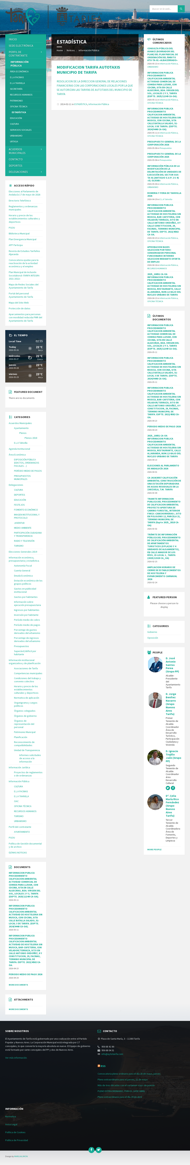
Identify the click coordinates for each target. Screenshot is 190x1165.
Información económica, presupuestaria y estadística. (24, 559)
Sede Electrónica (21, 45)
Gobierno (152, 632)
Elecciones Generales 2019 (23, 551)
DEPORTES (15, 165)
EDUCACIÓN (16, 118)
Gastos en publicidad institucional (25, 590)
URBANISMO (16, 135)
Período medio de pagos (27, 624)
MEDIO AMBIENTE (22, 527)
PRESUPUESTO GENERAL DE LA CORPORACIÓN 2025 (164, 155)
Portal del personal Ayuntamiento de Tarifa (21, 295)
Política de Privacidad (16, 1140)
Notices (71, 50)
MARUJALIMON (21, 1156)
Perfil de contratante (18, 53)
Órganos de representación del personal (24, 724)
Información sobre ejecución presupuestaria (27, 603)
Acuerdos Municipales (20, 423)
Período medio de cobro (27, 619)
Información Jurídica (19, 767)
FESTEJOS (19, 504)
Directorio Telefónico (20, 200)
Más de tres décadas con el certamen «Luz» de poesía (126, 1085)
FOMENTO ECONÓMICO (26, 509)
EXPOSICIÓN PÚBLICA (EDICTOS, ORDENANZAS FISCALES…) (26, 462)
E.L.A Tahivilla (20, 442)
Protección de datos (19, 308)
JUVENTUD (19, 522)
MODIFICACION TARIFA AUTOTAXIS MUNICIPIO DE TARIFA (88, 69)
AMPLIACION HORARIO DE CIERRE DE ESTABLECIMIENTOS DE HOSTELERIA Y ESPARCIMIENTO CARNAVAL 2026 (164, 573)
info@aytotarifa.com (112, 1054)
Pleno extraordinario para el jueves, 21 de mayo (123, 1079)
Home (60, 50)
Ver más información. (16, 1057)
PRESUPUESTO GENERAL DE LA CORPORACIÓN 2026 (164, 143)
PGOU (12, 227)
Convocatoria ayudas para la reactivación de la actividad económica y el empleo (23, 263)
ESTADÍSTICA (80, 104)
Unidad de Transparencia (27, 750)
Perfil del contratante (20, 826)
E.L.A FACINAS (17, 77)
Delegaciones (18, 171)
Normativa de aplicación (26, 697)
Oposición (152, 637)
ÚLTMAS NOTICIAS (18, 852)
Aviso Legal (11, 1124)
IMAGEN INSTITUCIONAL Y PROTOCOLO (27, 516)
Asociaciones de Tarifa (26, 668)
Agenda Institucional (19, 448)
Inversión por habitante (26, 614)
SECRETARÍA (16, 88)
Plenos (23, 433)
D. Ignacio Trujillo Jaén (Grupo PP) (173, 756)
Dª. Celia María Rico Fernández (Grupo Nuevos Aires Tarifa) (172, 805)
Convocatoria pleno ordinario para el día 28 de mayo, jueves (129, 1073)
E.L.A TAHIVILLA (17, 83)
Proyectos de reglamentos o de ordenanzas (28, 774)
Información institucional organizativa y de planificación (25, 662)
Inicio (13, 39)
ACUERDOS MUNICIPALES (17, 151)
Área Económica (19, 71)
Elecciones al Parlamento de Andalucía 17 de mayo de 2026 (24, 193)
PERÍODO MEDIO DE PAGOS (28, 470)
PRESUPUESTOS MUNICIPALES (22, 477)
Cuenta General (22, 570)
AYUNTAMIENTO (22, 831)
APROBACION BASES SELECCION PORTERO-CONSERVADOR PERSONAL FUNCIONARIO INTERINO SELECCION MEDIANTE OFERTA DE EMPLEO (163, 254)
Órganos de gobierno (25, 715)
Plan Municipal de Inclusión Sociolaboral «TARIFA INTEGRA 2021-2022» (24, 275)
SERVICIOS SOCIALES (21, 129)
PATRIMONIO (16, 100)
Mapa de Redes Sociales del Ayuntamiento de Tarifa (23, 286)
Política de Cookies (15, 1132)
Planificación (20, 737)
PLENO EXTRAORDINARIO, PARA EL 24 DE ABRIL (121, 1091)
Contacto (16, 159)
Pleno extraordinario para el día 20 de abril (120, 1096)
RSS (103, 1066)
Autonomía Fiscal (23, 565)
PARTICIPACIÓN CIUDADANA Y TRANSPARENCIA (28, 534)
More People (154, 849)
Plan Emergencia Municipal (22, 239)
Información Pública (89, 50)
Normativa (10, 1116)
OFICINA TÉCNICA (18, 106)
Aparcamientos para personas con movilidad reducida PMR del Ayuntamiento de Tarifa (25, 317)
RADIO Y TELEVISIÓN (24, 540)
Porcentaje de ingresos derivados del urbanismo (27, 639)
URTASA (14, 141)
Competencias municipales (28, 673)
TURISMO (19, 545)
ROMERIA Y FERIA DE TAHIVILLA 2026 (164, 194)
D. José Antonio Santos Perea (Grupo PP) (172, 665)
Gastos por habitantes (26, 597)
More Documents (18, 984)
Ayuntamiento (21, 428)
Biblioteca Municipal (19, 233)
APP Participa (16, 245)
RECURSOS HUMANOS (21, 94)
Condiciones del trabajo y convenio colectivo (27, 680)
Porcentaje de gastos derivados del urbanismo (27, 631)
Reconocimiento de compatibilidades (24, 743)
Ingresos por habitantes (26, 610)
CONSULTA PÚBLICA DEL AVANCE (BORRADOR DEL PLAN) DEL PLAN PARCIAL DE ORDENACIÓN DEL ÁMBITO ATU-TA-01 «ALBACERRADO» (162, 54)
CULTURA (14, 123)
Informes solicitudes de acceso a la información (30, 758)
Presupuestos (21, 646)
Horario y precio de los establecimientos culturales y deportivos (24, 218)
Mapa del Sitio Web (19, 302)
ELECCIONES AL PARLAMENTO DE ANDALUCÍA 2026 (163, 467)
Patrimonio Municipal (24, 732)
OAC (16, 801)
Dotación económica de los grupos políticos (28, 582)
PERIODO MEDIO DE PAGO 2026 (25, 974)
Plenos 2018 (31, 437)
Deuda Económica (23, 575)
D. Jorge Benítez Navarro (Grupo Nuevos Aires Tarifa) (171, 704)
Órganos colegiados (24, 710)
